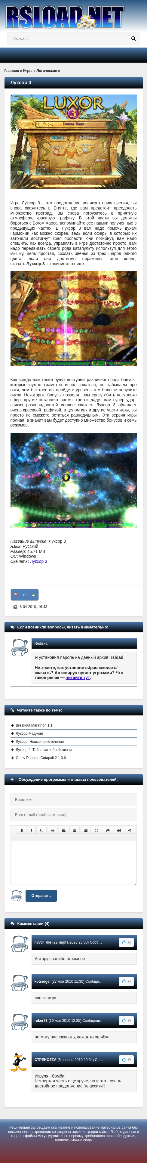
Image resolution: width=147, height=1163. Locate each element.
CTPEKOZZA (46, 1060)
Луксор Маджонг (30, 733)
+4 (24, 595)
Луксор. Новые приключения (40, 742)
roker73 (41, 1021)
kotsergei (43, 981)
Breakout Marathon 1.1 (34, 725)
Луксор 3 (38, 561)
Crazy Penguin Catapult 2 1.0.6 (41, 758)
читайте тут (78, 677)
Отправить (41, 896)
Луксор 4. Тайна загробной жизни (44, 750)
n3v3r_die (43, 942)
